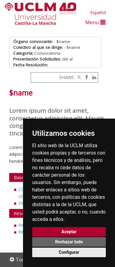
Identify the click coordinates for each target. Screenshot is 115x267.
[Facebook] (85, 77)
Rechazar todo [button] (69, 241)
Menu (95, 22)
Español (98, 12)
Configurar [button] (69, 252)
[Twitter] (78, 77)
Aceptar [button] (69, 231)
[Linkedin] (92, 77)
